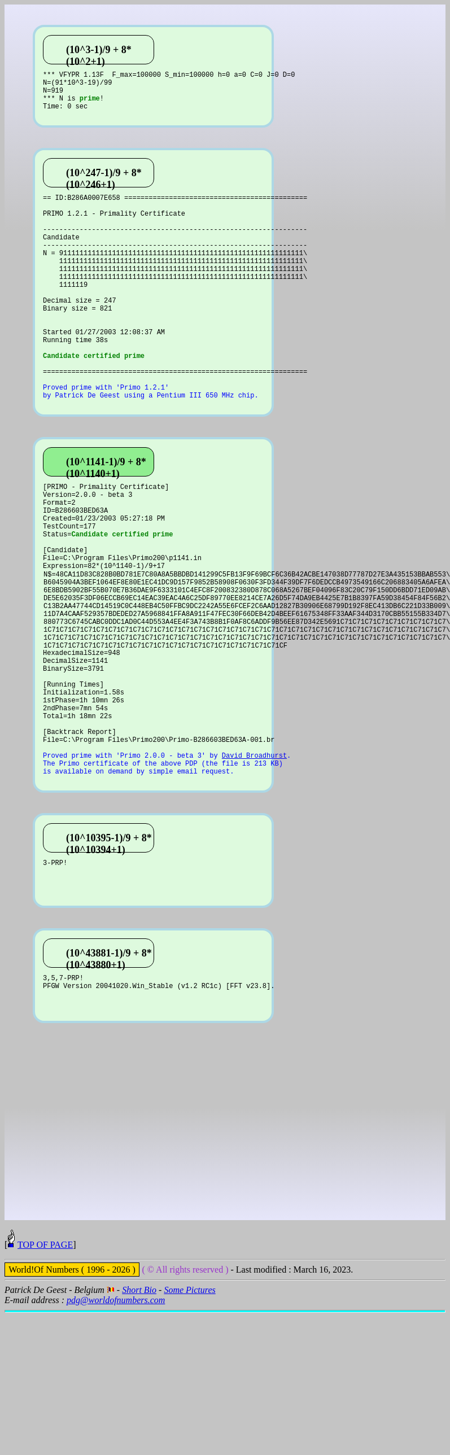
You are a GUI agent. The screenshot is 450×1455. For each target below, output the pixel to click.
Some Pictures (189, 1432)
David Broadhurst (254, 868)
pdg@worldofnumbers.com (116, 1442)
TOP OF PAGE (45, 1387)
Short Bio (139, 1432)
